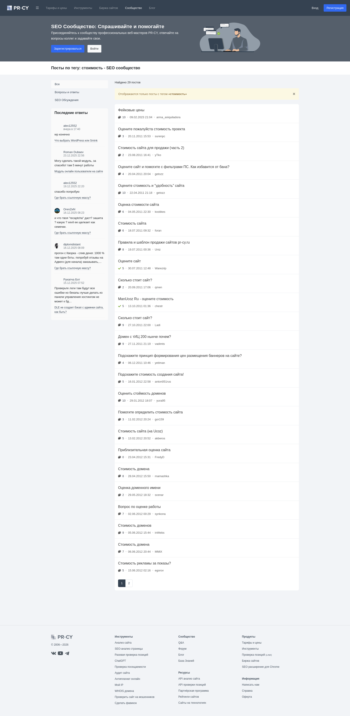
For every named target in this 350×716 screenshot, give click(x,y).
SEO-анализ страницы (129, 648)
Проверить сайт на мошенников (134, 697)
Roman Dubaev (73, 152)
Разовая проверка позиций (131, 654)
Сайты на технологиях (192, 702)
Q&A (181, 642)
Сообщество (133, 8)
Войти (94, 48)
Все (57, 84)
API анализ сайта (189, 678)
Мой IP (119, 685)
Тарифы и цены (56, 8)
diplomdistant (72, 244)
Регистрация (335, 8)
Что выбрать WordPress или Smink (76, 140)
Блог (152, 8)
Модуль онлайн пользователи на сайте (78, 171)
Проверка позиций (257, 654)
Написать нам (250, 684)
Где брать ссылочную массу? (72, 197)
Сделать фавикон (126, 703)
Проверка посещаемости (130, 666)
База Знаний (186, 660)
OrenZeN (69, 209)
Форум (182, 648)
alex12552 (70, 125)
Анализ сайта (123, 642)
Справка (247, 690)
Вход (315, 8)
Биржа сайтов (108, 8)
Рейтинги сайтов (188, 696)
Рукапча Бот (71, 279)
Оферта (247, 696)
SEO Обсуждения (67, 100)
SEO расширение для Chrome (260, 666)
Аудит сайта (122, 672)
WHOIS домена (124, 691)
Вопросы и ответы (67, 92)
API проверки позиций (192, 684)
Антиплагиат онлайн (127, 678)
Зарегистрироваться (67, 48)
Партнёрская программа (193, 690)
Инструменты (83, 8)
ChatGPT (120, 660)
